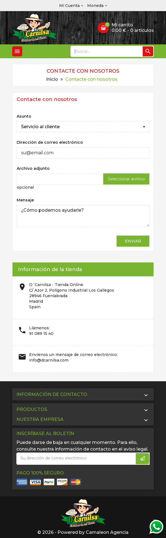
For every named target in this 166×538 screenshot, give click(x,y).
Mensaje (25, 200)
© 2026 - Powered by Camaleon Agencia (83, 532)
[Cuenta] (71, 5)
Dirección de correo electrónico (50, 142)
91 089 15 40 (41, 333)
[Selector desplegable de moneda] (97, 5)
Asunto (24, 116)
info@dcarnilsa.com (49, 360)
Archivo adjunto (33, 168)
